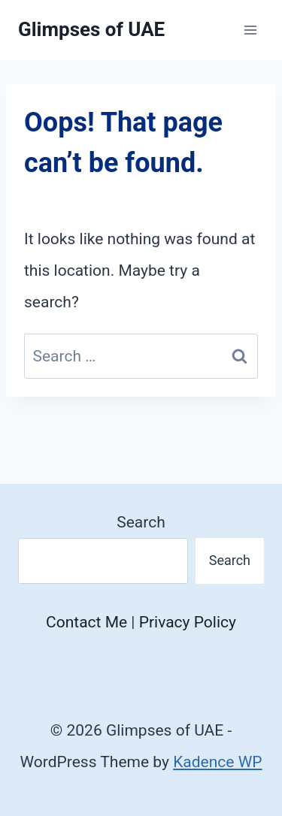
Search (141, 522)
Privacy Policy (187, 622)
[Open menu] (250, 29)
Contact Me (86, 622)
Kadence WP (217, 762)
